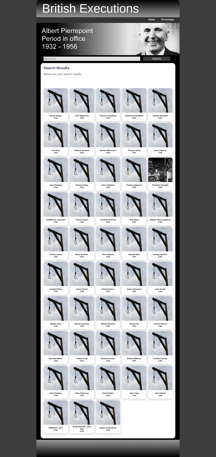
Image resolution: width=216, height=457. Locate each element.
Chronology (167, 19)
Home (151, 19)
